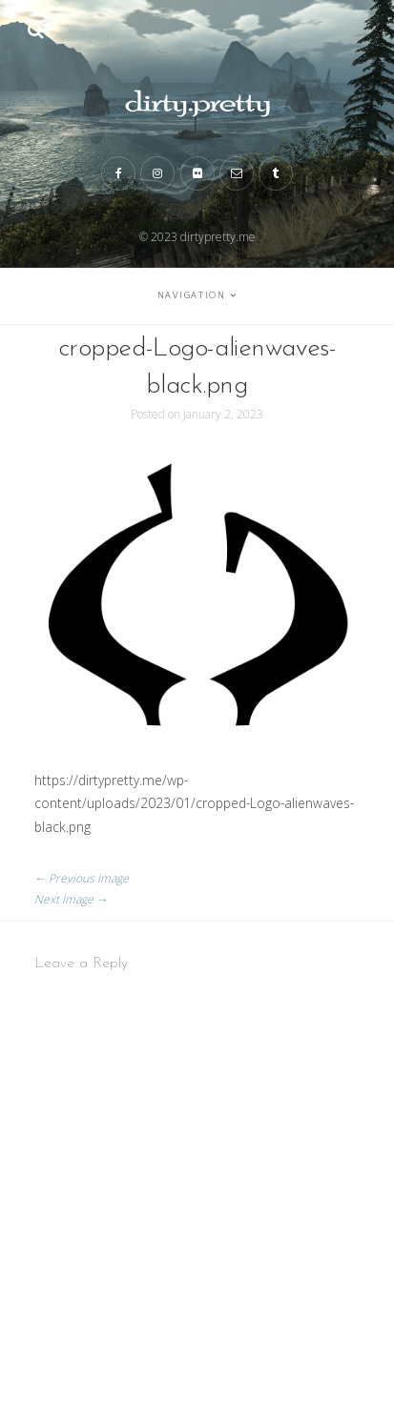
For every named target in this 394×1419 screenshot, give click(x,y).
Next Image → (71, 899)
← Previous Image (81, 878)
